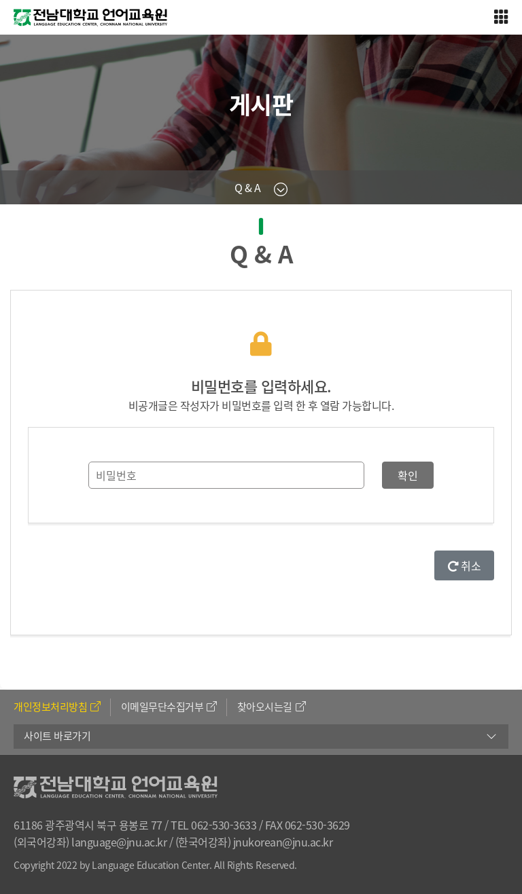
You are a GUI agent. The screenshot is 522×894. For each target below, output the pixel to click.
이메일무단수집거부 (169, 706)
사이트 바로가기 (57, 735)
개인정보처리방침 (57, 706)
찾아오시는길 (271, 706)
